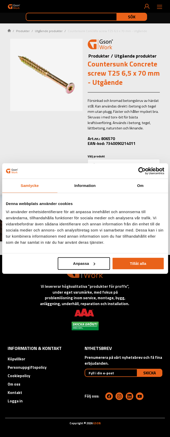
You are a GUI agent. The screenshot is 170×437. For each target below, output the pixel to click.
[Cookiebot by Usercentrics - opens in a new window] (142, 171)
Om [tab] (140, 185)
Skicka (149, 373)
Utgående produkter (48, 31)
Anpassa (84, 263)
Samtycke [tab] (30, 185)
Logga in (15, 401)
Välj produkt (96, 156)
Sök (131, 17)
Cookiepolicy (19, 376)
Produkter (23, 31)
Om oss (14, 384)
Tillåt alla (138, 263)
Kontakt (15, 392)
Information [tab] (85, 185)
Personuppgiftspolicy (27, 367)
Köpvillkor (16, 359)
